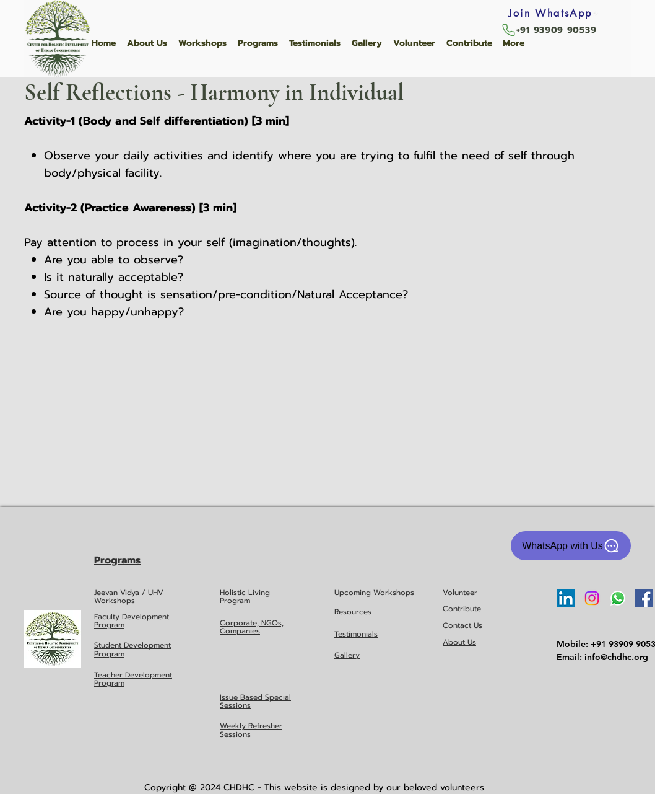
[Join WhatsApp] (553, 13)
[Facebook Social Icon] (644, 598)
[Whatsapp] (618, 598)
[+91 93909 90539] (548, 30)
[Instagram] (592, 598)
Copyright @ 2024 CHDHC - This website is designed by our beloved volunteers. (315, 787)
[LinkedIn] (566, 598)
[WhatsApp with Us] (571, 545)
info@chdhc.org (616, 657)
